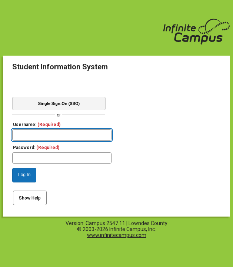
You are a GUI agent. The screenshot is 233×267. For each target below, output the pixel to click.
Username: (36, 124)
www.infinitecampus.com (116, 235)
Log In (24, 174)
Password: (36, 147)
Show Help (30, 198)
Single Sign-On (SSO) (59, 103)
